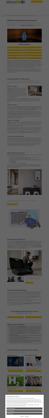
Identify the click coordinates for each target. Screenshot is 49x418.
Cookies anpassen (10, 413)
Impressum (22, 416)
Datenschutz (27, 416)
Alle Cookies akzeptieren (11, 408)
